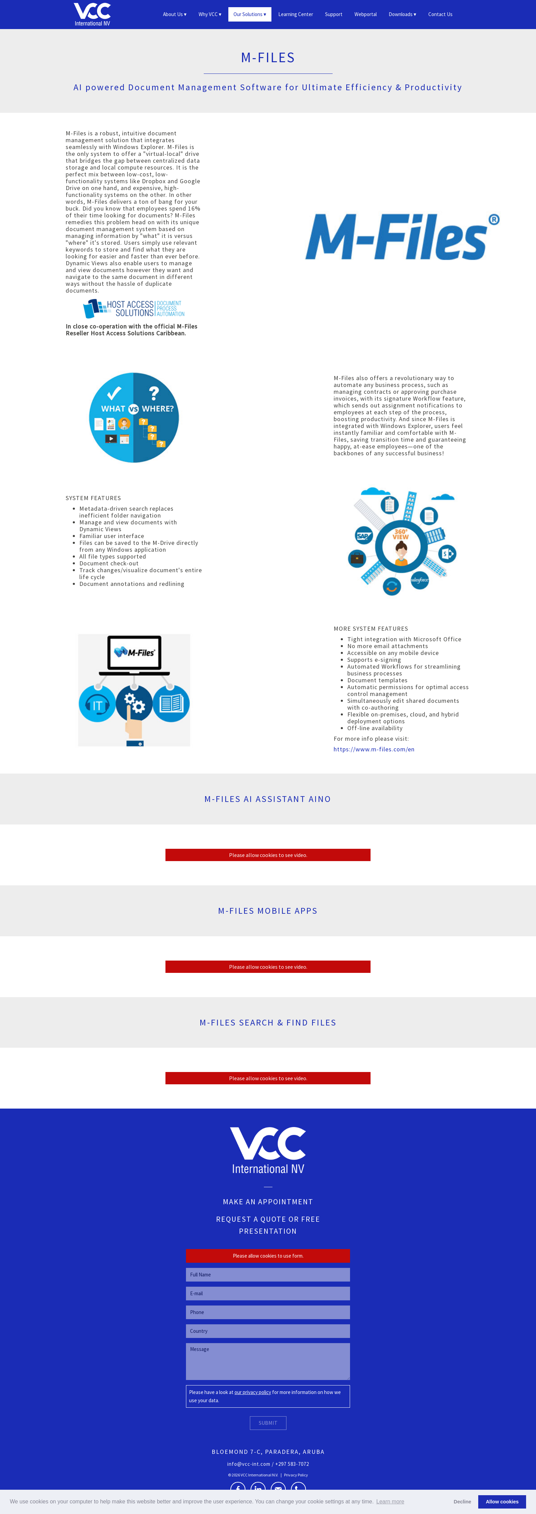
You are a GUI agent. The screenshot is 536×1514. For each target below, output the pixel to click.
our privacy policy (252, 1392)
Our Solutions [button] (248, 14)
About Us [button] (173, 14)
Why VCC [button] (208, 14)
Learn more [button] (390, 1501)
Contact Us (440, 14)
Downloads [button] (401, 14)
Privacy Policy (296, 1474)
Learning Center (295, 14)
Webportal (365, 14)
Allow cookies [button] (502, 1501)
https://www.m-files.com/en (374, 749)
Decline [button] (462, 1501)
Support (334, 14)
